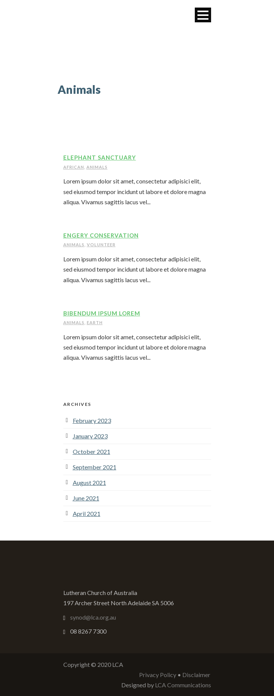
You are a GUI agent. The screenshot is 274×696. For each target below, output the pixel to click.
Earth (95, 322)
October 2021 (91, 451)
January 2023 (90, 436)
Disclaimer (196, 674)
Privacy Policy (157, 674)
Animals (97, 167)
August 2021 (89, 482)
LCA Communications (183, 684)
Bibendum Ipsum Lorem (101, 313)
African (73, 167)
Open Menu (203, 15)
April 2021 (86, 513)
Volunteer (101, 244)
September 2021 (94, 467)
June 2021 (86, 498)
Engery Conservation (101, 235)
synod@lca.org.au (93, 617)
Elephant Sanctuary (99, 157)
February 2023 (92, 420)
